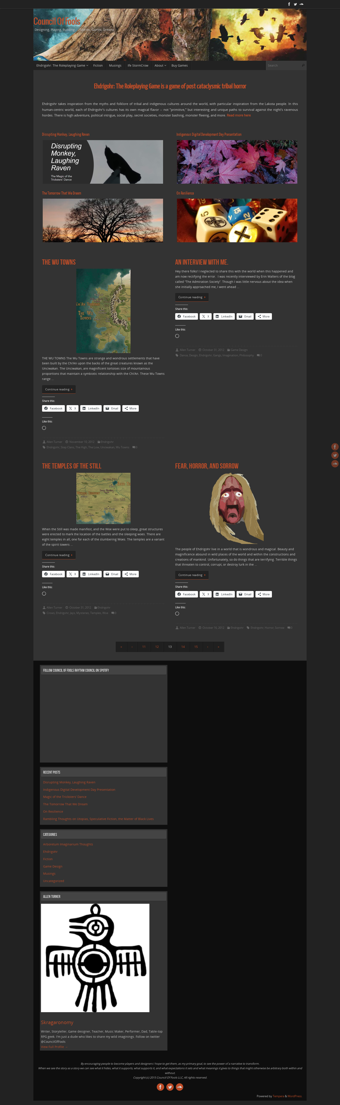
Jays (72, 613)
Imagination (230, 355)
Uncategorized (53, 881)
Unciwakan (107, 447)
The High (81, 447)
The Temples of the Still (71, 466)
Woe (105, 613)
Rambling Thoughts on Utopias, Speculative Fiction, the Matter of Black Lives (98, 819)
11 (144, 647)
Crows (51, 613)
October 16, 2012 (213, 628)
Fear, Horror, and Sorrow (207, 466)
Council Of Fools (56, 21)
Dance (184, 355)
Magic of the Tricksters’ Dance (65, 797)
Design (193, 355)
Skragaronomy (57, 1022)
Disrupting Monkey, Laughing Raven (69, 782)
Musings (49, 873)
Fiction (48, 859)
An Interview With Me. (201, 262)
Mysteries (82, 613)
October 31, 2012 (213, 350)
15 (196, 647)
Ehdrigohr (107, 442)
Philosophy (246, 355)
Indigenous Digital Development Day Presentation (79, 789)
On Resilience (53, 811)
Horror (269, 628)
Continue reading (59, 389)
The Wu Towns (59, 262)
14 (183, 647)
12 (157, 647)
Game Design (239, 350)
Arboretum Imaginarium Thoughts (68, 844)
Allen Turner (54, 442)
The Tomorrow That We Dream (65, 804)
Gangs (217, 355)
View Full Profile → (54, 1047)
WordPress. (295, 1096)
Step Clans (67, 447)
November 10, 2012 (81, 442)
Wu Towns (122, 447)
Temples (95, 613)
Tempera (278, 1096)
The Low (93, 447)
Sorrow (279, 628)
